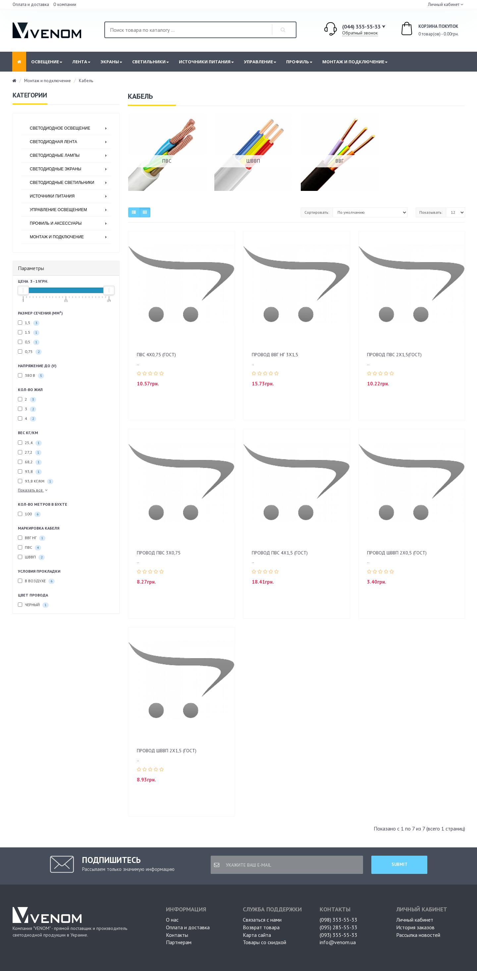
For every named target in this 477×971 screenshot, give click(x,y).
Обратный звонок (360, 33)
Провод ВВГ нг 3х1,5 (275, 355)
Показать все (33, 489)
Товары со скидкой (264, 942)
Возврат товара (261, 927)
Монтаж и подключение (355, 62)
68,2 (30, 462)
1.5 (28, 332)
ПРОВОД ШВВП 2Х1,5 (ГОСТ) (166, 751)
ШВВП (31, 557)
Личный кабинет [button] (443, 4)
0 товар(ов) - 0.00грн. (422, 29)
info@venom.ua (338, 942)
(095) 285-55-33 (338, 927)
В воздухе (36, 581)
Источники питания (206, 62)
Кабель (86, 81)
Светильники (150, 62)
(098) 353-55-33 (338, 919)
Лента (81, 62)
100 (29, 514)
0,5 (28, 342)
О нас (172, 919)
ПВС (29, 547)
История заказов (415, 927)
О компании (64, 4)
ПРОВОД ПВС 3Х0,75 (159, 553)
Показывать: (431, 212)
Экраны (111, 62)
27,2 (29, 452)
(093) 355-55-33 (338, 935)
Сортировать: (316, 212)
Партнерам (178, 942)
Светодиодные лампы (55, 155)
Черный (33, 605)
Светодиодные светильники (62, 182)
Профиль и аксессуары (55, 223)
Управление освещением (58, 209)
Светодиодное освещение (60, 128)
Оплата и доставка (31, 4)
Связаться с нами (262, 919)
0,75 (30, 352)
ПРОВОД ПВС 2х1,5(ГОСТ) (394, 355)
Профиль (299, 62)
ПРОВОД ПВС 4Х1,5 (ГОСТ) (280, 553)
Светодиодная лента (53, 142)
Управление (260, 62)
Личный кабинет (414, 919)
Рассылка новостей (418, 935)
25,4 (30, 443)
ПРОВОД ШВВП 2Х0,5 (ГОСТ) (397, 553)
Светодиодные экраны (55, 169)
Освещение (46, 62)
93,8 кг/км (35, 481)
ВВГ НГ (31, 538)
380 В (31, 375)
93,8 (30, 472)
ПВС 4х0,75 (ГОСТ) (156, 355)
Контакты (177, 935)
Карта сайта (257, 935)
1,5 (28, 323)
